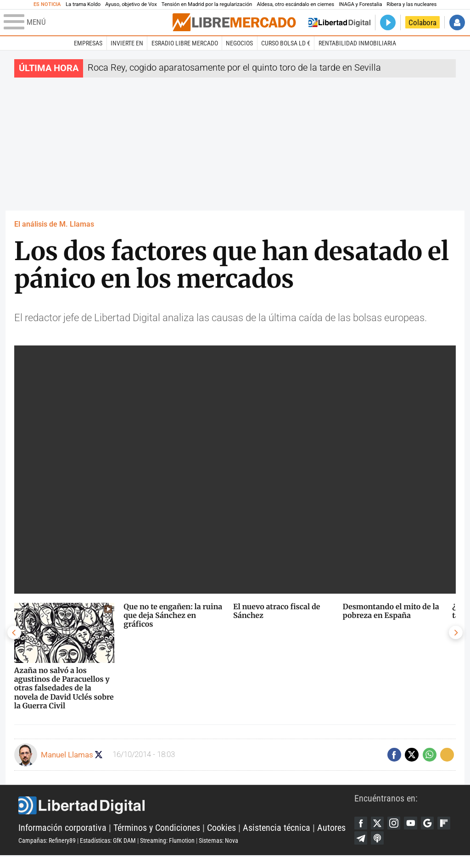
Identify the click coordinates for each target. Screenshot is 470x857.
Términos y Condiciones (156, 829)
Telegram (379, 839)
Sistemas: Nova (218, 841)
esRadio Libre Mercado (184, 43)
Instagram (396, 823)
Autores (331, 829)
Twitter (379, 823)
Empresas (88, 43)
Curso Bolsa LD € (285, 43)
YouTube (413, 823)
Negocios (239, 43)
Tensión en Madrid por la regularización (207, 4)
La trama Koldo (83, 4)
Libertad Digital (186, 806)
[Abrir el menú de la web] (87, 22)
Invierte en (127, 43)
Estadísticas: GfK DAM (108, 841)
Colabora (422, 22)
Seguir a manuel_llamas (99, 754)
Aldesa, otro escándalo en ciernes (295, 4)
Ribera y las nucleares (411, 4)
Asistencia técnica (276, 829)
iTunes (396, 839)
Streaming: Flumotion (167, 841)
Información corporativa (62, 829)
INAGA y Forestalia (360, 4)
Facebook (361, 823)
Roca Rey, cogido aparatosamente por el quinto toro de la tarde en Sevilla (234, 67)
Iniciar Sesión (457, 22)
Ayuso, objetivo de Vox (131, 4)
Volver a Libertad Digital (339, 22)
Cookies (221, 829)
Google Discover (430, 823)
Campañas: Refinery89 (47, 841)
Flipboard (361, 839)
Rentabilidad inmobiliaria (357, 43)
